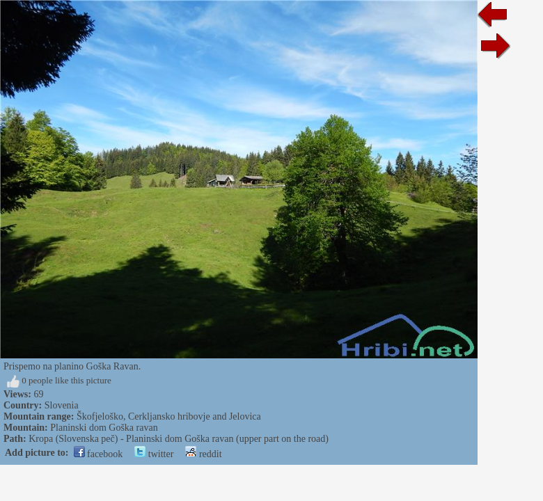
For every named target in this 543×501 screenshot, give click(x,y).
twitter (153, 454)
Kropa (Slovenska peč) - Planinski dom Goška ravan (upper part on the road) (179, 439)
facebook (98, 454)
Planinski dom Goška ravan (103, 427)
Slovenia (62, 405)
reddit (203, 454)
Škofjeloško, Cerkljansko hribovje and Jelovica (169, 416)
